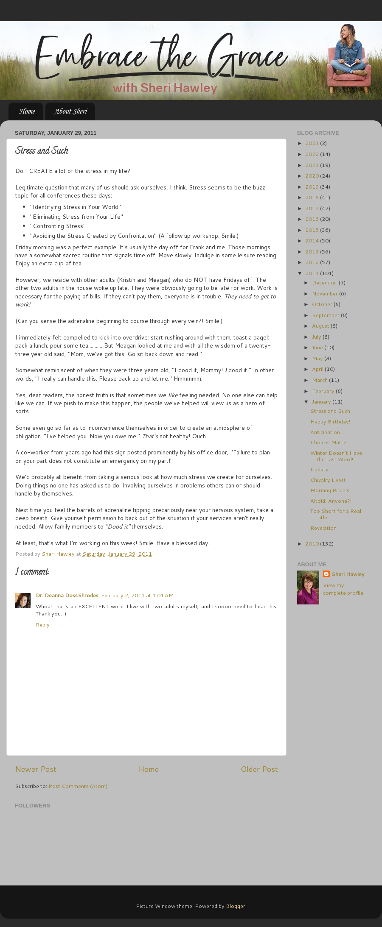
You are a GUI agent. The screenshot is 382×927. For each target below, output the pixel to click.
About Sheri (70, 111)
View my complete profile (343, 588)
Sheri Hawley (348, 574)
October (323, 304)
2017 (312, 208)
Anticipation (325, 432)
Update (319, 469)
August (321, 325)
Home (26, 111)
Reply (43, 624)
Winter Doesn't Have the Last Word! (336, 456)
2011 (312, 273)
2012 (312, 262)
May (318, 358)
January (322, 401)
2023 (312, 143)
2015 (312, 230)
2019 (312, 186)
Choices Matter (329, 442)
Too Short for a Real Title (335, 514)
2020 (312, 175)
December (325, 282)
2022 (312, 154)
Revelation (323, 528)
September (326, 315)
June (318, 347)
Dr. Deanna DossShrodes (67, 595)
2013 (312, 251)
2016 (312, 219)
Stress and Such (330, 411)
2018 (312, 197)
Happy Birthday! (330, 421)
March (320, 380)
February (324, 391)
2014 (312, 240)
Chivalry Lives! (327, 480)
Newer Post (35, 769)
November (325, 293)
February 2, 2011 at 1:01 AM (137, 595)
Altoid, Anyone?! (330, 500)
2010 (312, 543)
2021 (312, 165)
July (317, 336)
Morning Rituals (329, 490)
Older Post (259, 769)
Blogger (235, 906)
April (318, 369)
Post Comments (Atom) (77, 786)
